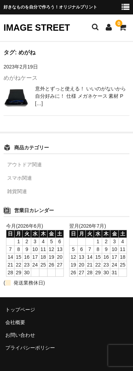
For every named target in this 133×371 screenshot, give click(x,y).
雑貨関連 (17, 191)
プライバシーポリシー (30, 348)
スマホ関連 (19, 178)
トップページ (20, 309)
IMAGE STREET (37, 27)
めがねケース (21, 78)
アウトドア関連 (24, 164)
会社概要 (15, 322)
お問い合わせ (20, 335)
